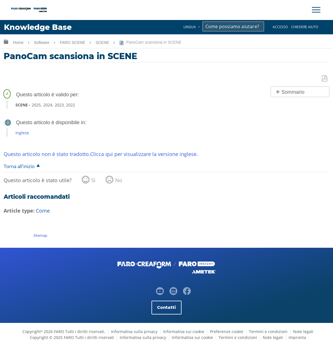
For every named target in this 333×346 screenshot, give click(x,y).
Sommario (292, 92)
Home (18, 42)
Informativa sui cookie (183, 331)
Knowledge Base (38, 27)
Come (43, 210)
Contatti (166, 307)
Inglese (22, 132)
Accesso (280, 26)
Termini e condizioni (268, 331)
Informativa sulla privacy (134, 331)
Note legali (303, 331)
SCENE (103, 42)
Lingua (190, 26)
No (118, 180)
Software (42, 42)
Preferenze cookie (226, 331)
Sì (93, 180)
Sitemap (40, 235)
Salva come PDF (324, 78)
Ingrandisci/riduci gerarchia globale (6, 41)
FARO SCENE (73, 42)
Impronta (297, 337)
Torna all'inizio (19, 166)
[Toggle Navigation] (316, 9)
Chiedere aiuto (304, 26)
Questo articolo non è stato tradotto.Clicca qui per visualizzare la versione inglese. (101, 154)
